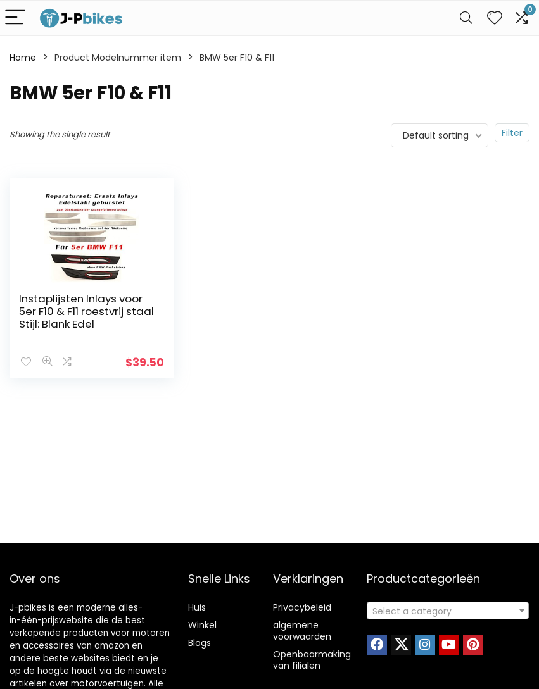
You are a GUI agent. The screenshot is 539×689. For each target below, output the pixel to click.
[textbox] (447, 611)
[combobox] (448, 610)
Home (23, 57)
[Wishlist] (494, 18)
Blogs (199, 642)
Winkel (202, 625)
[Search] (466, 18)
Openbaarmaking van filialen (312, 660)
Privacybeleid (302, 607)
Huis (197, 607)
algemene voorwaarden (302, 631)
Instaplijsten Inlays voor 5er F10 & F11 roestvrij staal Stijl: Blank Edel (81, 311)
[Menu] (15, 18)
